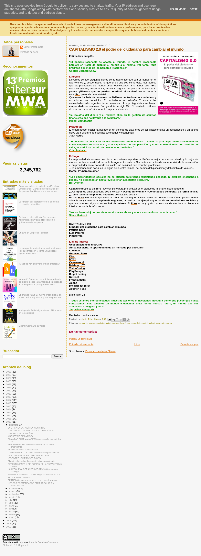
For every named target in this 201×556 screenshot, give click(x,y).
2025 (9, 375)
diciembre (14, 425)
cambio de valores (87, 323)
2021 (9, 387)
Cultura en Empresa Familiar (33, 232)
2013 (9, 412)
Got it (193, 9)
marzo (12, 511)
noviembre (14, 488)
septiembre (14, 494)
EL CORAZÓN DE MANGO (20, 477)
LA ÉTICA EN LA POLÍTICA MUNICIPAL (26, 428)
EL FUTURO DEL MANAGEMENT (23, 449)
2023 (9, 381)
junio (11, 503)
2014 (9, 409)
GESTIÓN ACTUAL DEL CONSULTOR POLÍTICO (31, 430)
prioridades (167, 323)
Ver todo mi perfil (29, 52)
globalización (154, 323)
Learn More (178, 9)
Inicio (137, 344)
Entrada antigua (189, 344)
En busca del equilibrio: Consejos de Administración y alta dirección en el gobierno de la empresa (37, 219)
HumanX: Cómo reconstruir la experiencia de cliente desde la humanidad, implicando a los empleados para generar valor (40, 282)
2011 (9, 418)
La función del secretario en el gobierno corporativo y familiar (39, 202)
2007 (9, 526)
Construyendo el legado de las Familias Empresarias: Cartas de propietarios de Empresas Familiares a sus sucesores (39, 188)
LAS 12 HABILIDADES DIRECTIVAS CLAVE (28, 455)
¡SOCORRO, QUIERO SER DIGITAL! (25, 458)
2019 (9, 393)
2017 (9, 400)
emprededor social (139, 323)
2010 (9, 421)
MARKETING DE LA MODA (21, 436)
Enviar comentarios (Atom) (100, 351)
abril (11, 508)
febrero (12, 514)
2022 (9, 384)
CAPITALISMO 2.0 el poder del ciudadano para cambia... (34, 452)
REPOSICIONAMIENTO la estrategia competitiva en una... (35, 474)
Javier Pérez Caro (33, 47)
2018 (9, 397)
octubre (12, 491)
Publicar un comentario (80, 339)
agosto (12, 497)
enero (12, 517)
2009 (9, 520)
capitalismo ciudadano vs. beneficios (113, 323)
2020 (9, 390)
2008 (9, 523)
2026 (9, 371)
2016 (9, 403)
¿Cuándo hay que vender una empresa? (39, 263)
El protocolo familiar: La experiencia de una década (31, 461)
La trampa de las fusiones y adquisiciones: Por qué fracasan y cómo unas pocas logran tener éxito (40, 251)
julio (11, 500)
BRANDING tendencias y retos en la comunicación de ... (34, 480)
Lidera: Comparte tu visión (32, 325)
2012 (9, 415)
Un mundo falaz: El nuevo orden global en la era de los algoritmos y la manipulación (40, 296)
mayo (12, 506)
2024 (9, 378)
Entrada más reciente (81, 344)
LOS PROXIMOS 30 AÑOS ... (21, 433)
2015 (9, 406)
